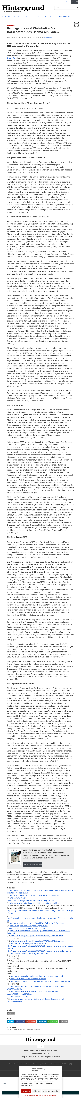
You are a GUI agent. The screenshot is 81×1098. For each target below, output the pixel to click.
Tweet (10, 1021)
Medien (45, 17)
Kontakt (58, 2)
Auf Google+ (30, 1021)
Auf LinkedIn (41, 1021)
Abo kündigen (45, 1057)
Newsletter (25, 2)
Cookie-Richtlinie (30, 1095)
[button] (59, 1070)
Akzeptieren (26, 1091)
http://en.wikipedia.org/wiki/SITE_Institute (28, 943)
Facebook (18, 2)
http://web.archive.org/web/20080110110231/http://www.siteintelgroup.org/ (39, 951)
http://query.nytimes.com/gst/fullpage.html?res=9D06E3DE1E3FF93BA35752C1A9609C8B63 (27, 926)
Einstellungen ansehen (51, 1091)
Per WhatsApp (52, 1021)
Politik (4, 17)
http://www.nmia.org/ (20, 996)
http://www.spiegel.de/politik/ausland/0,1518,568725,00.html (37, 936)
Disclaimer (53, 1050)
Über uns (52, 2)
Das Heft (75, 2)
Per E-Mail (63, 1021)
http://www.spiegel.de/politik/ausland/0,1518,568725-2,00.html (37, 941)
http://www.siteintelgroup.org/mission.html (29, 953)
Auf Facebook (19, 1021)
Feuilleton (37, 17)
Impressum (52, 1095)
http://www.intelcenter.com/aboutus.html (28, 978)
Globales (21, 17)
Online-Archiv (55, 1057)
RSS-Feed (4, 2)
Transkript (11, 58)
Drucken (10, 1013)
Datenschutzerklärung (42, 1095)
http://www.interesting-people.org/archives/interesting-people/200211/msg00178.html (32, 992)
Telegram (11, 2)
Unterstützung (66, 2)
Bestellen (36, 1057)
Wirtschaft (11, 17)
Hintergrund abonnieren (33, 864)
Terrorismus (48, 37)
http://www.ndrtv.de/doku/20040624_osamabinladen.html (34, 903)
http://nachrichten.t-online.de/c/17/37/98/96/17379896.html (35, 895)
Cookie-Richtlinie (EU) (64, 1064)
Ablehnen (37, 1091)
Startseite (46, 2)
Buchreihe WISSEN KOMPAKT (60, 17)
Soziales (28, 17)
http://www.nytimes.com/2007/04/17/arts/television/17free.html (37, 923)
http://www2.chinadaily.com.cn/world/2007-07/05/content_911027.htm (41, 981)
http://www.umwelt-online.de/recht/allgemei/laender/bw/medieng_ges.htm (30, 899)
